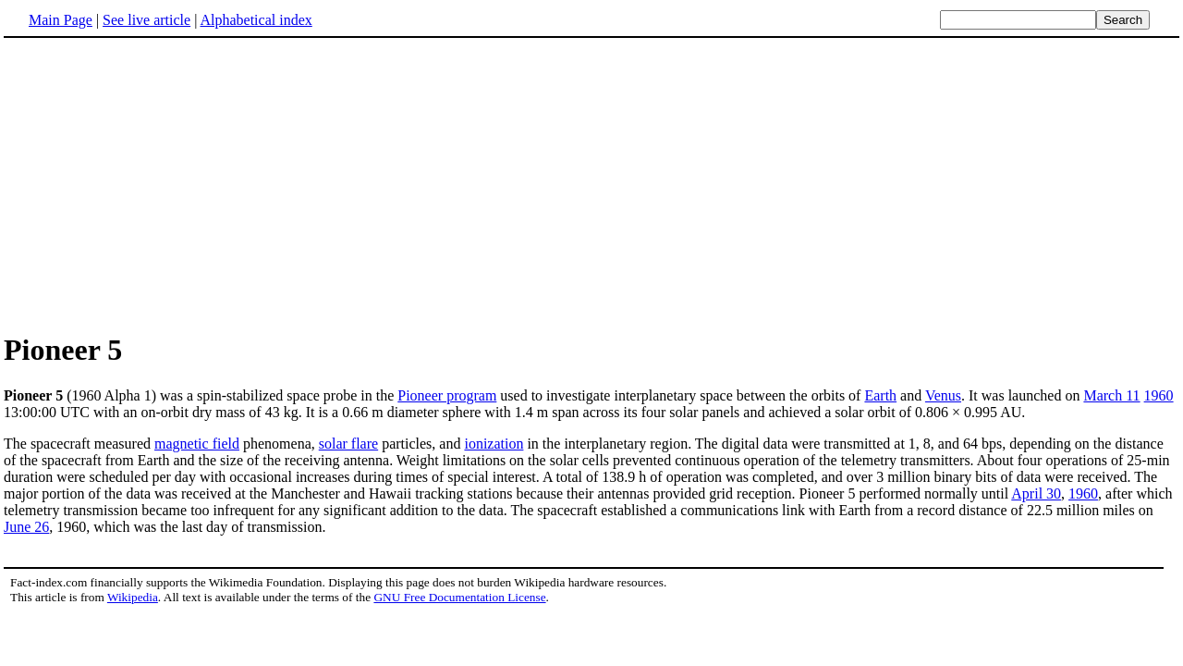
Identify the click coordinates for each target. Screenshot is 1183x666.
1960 (1159, 395)
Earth (880, 395)
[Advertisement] (159, 184)
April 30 (1036, 493)
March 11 (1111, 395)
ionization (493, 443)
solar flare (348, 443)
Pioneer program (446, 395)
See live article (146, 20)
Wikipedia (132, 597)
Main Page (60, 20)
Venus (943, 395)
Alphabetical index (255, 20)
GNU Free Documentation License (459, 597)
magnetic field (196, 443)
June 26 (26, 527)
